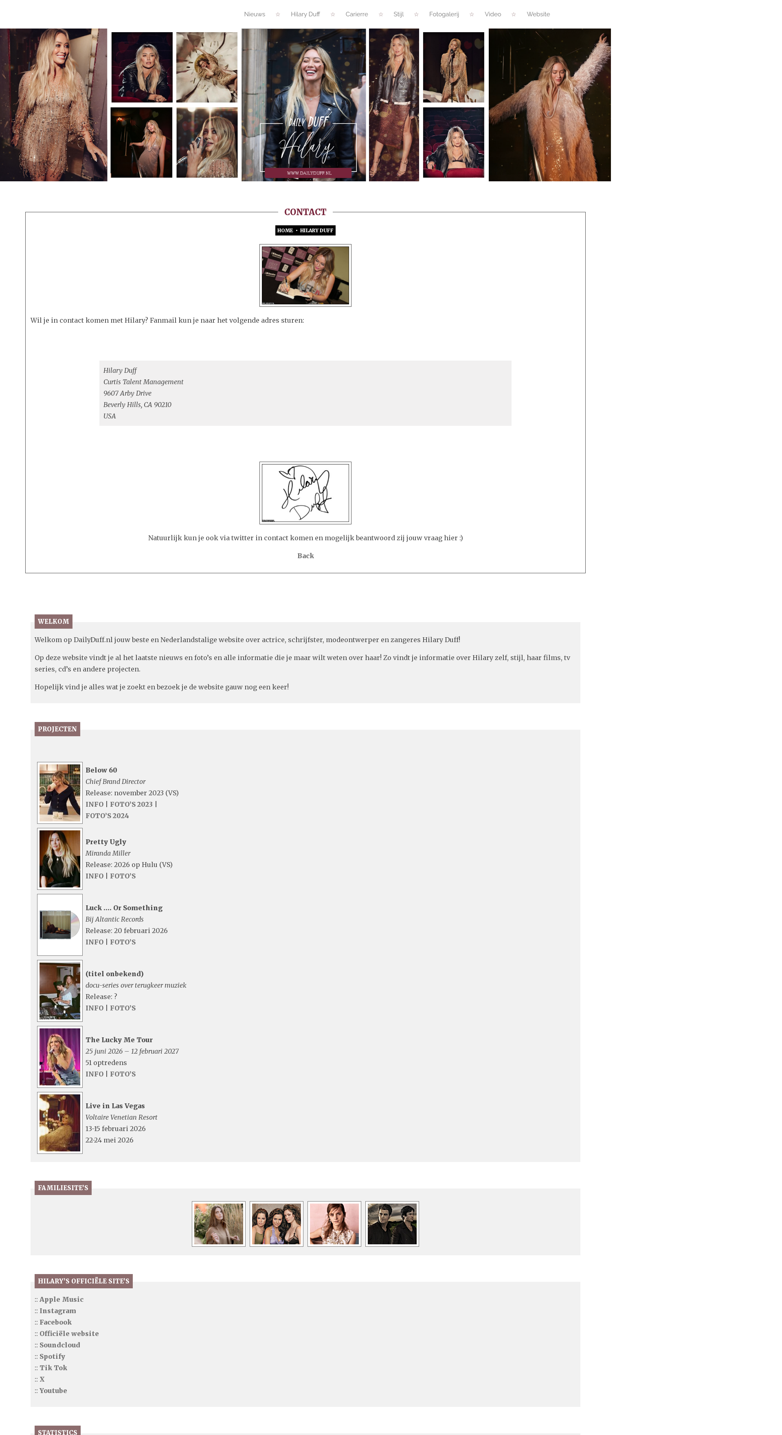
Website (538, 14)
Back (305, 596)
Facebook (56, 1363)
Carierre (357, 14)
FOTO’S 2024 (107, 856)
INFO (94, 845)
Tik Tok (53, 1408)
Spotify (52, 1397)
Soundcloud (60, 1386)
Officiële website (69, 1374)
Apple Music (61, 1340)
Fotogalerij (444, 14)
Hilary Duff (305, 14)
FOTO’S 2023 (132, 845)
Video (493, 14)
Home (285, 230)
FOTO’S (123, 917)
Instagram (58, 1351)
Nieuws (255, 14)
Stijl (399, 14)
